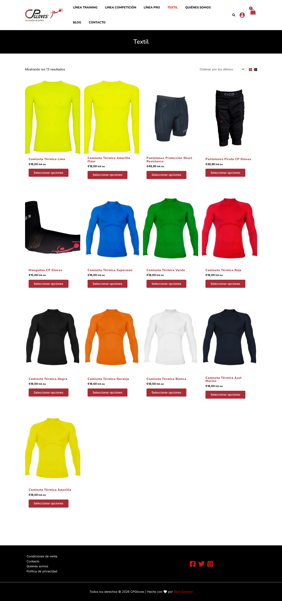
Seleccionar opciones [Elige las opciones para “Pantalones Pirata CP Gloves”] (226, 180)
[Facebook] (192, 564)
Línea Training (83, 9)
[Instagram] (210, 564)
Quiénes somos (181, 9)
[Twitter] (201, 564)
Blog (202, 9)
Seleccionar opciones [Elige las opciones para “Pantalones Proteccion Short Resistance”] (167, 183)
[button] (233, 19)
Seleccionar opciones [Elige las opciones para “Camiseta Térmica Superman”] (108, 292)
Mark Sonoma (183, 592)
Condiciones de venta (40, 556)
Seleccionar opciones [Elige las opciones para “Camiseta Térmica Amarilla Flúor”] (108, 183)
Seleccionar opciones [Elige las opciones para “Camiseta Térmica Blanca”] (167, 402)
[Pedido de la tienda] (221, 77)
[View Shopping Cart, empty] (252, 18)
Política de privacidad (40, 571)
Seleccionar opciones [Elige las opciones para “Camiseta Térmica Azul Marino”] (226, 404)
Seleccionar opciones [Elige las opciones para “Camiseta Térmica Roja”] (226, 292)
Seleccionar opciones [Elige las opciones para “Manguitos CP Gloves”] (49, 292)
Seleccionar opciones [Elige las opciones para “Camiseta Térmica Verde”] (167, 292)
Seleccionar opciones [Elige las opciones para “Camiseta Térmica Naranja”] (108, 402)
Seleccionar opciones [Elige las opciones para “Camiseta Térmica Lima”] (49, 180)
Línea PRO (142, 9)
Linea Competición (115, 9)
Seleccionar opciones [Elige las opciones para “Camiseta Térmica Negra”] (49, 402)
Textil (159, 9)
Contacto (79, 28)
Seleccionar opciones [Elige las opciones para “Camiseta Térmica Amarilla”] (49, 513)
